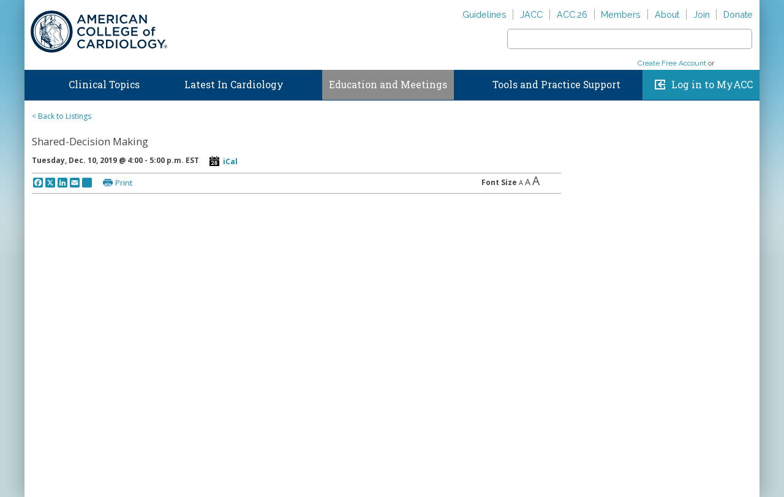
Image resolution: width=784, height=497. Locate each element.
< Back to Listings (61, 116)
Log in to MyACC (712, 84)
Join (701, 14)
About (667, 14)
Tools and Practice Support (556, 84)
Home (36, 82)
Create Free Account (672, 63)
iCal (230, 161)
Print (123, 182)
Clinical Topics (104, 84)
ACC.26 (572, 14)
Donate (738, 14)
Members (621, 14)
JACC (531, 14)
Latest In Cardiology (234, 84)
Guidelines (484, 14)
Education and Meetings (388, 84)
